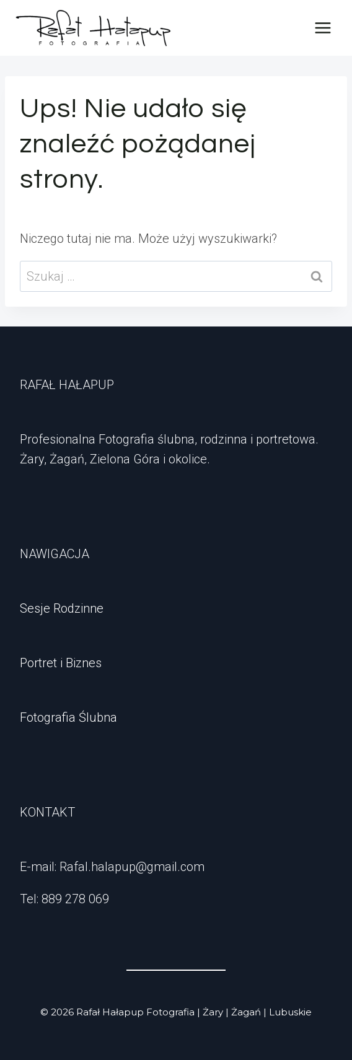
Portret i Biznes (61, 662)
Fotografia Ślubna (68, 717)
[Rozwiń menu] (322, 27)
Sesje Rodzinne (61, 608)
